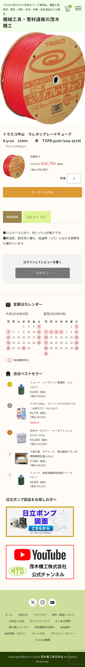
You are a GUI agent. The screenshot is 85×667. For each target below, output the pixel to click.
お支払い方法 (16, 621)
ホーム (9, 614)
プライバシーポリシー (62, 633)
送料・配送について (63, 614)
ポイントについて (40, 621)
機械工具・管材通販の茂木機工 (31, 22)
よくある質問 (62, 621)
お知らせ (23, 614)
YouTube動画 (42, 640)
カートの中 (38, 633)
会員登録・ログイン (15, 633)
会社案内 (65, 627)
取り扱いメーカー (19, 627)
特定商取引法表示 (45, 627)
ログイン (42, 273)
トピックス (40, 614)
